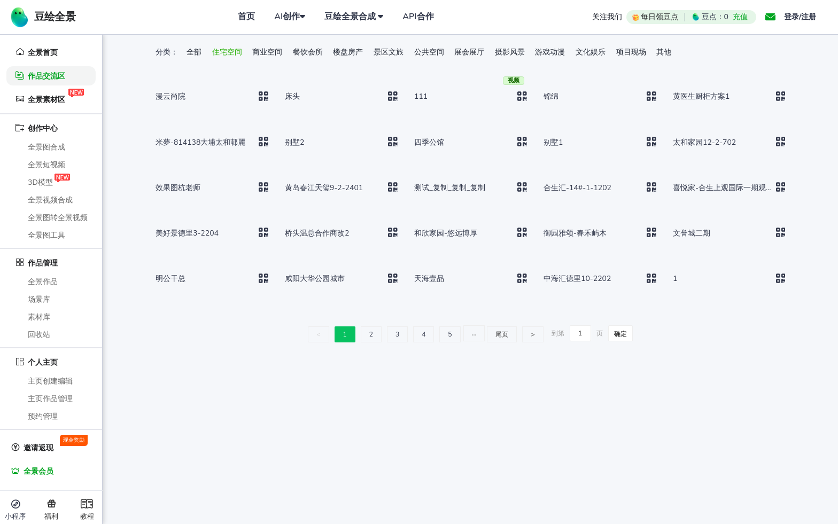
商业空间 (268, 52)
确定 (620, 334)
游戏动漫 (551, 52)
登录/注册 (800, 17)
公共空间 (430, 52)
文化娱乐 (592, 52)
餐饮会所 (309, 52)
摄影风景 (511, 52)
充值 (740, 17)
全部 (195, 52)
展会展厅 (470, 52)
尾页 (501, 334)
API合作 (417, 16)
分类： (167, 52)
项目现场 (632, 52)
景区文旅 (390, 52)
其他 (663, 52)
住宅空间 (228, 52)
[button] (770, 17)
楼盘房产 (349, 52)
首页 (246, 16)
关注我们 (607, 17)
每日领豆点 (654, 17)
